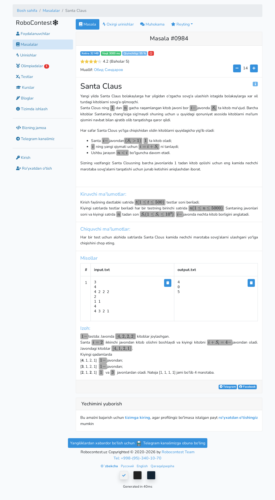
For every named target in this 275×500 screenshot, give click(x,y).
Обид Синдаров (108, 69)
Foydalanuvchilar (33, 33)
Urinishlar (26, 55)
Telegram (228, 387)
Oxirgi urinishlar (118, 24)
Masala (87, 24)
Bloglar (25, 98)
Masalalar (51, 10)
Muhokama (152, 24)
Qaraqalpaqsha (162, 466)
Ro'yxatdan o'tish (34, 168)
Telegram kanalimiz (35, 138)
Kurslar (25, 87)
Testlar (24, 76)
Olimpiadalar (32, 66)
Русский (128, 466)
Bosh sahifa (27, 10)
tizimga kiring (137, 417)
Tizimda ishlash (32, 109)
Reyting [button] (180, 24)
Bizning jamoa (31, 127)
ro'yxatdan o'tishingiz (238, 417)
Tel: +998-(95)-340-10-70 (137, 458)
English (143, 466)
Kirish (23, 157)
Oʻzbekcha (110, 466)
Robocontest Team (178, 452)
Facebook (247, 387)
